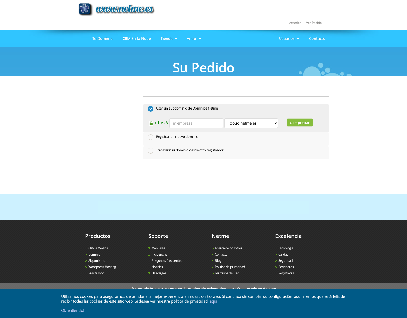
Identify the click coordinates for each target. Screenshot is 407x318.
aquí (213, 301)
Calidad (283, 254)
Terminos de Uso (227, 273)
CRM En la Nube (135, 38)
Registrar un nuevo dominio (173, 137)
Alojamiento (96, 260)
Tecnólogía (285, 248)
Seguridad (285, 260)
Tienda (168, 38)
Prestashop (96, 273)
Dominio (94, 254)
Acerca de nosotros (228, 248)
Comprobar (299, 122)
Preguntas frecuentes (167, 260)
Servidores (286, 267)
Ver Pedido (314, 23)
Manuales (158, 248)
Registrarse (286, 273)
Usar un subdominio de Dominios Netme (183, 109)
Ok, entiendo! (72, 310)
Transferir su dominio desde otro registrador (185, 151)
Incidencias (159, 254)
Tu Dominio (101, 38)
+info (193, 38)
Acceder (295, 23)
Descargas (159, 273)
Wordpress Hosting (102, 267)
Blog (218, 260)
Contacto (316, 38)
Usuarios (288, 38)
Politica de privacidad (230, 267)
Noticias (157, 267)
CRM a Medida (98, 248)
